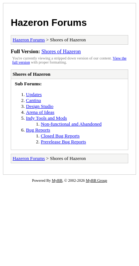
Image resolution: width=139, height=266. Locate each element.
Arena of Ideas (40, 112)
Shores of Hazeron (61, 51)
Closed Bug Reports (60, 136)
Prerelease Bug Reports (63, 141)
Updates (34, 94)
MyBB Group (96, 180)
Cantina (33, 100)
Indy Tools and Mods (46, 118)
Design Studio (39, 106)
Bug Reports (38, 130)
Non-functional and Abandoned (71, 124)
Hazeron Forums (49, 22)
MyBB (57, 180)
